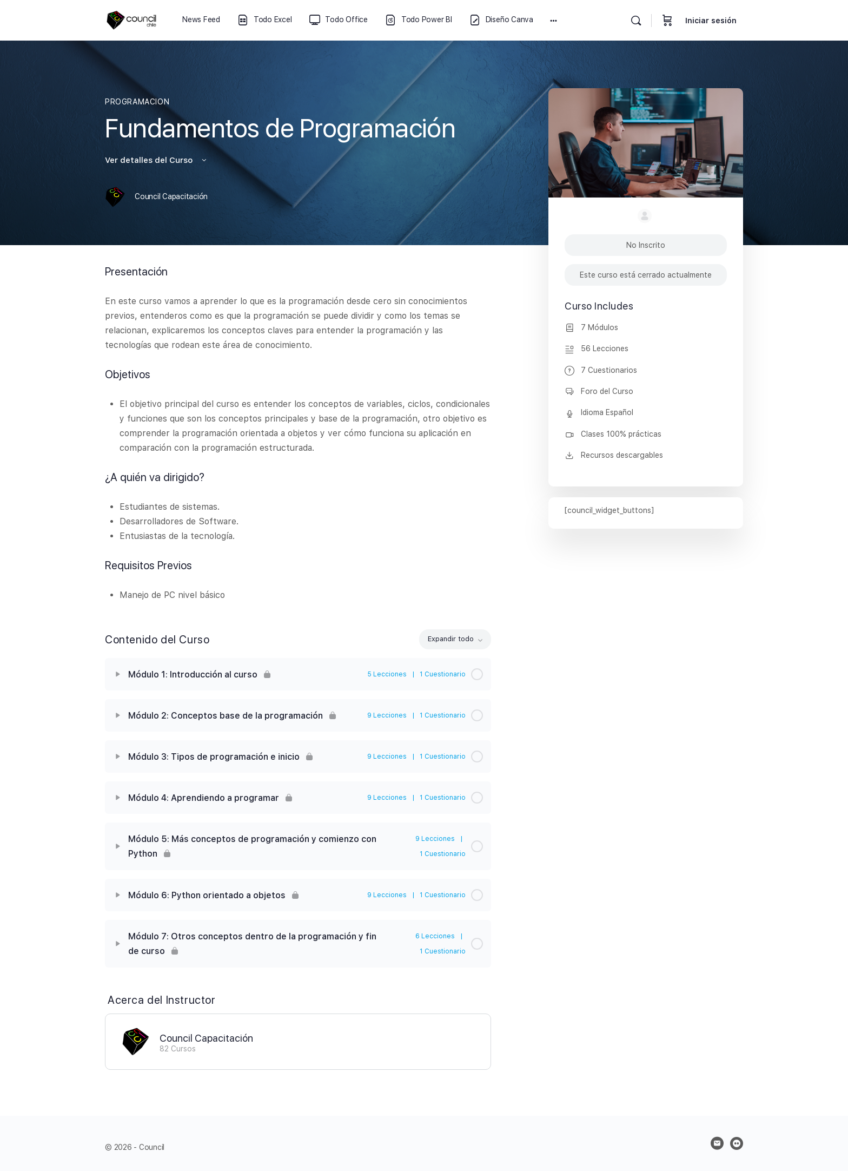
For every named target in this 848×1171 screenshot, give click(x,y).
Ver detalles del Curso (156, 160)
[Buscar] (636, 20)
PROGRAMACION (137, 101)
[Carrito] (667, 20)
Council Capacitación (206, 1038)
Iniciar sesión (711, 20)
